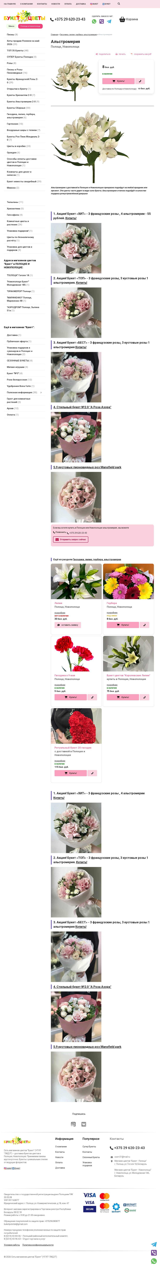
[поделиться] (103, 54)
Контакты (42, 4)
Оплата (68, 4)
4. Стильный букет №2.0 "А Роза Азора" (82, 407)
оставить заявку (69, 625)
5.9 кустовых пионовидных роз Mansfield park (87, 467)
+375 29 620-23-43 (67, 19)
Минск (11, 26)
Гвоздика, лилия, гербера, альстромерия (78, 34)
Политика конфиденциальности (38, 1245)
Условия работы (12, 1245)
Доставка (81, 4)
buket (94, 4)
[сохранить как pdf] (141, 54)
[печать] (120, 54)
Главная (54, 34)
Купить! (121, 81)
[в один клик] (140, 81)
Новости (55, 4)
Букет (106, 4)
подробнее (60, 613)
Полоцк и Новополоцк (30, 26)
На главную (10, 4)
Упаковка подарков (87, 1164)
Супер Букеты (89, 1146)
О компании (26, 4)
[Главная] (17, 1144)
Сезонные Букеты (91, 1157)
